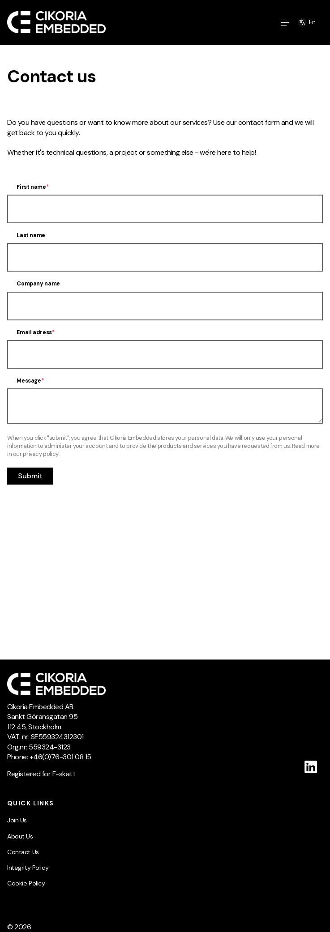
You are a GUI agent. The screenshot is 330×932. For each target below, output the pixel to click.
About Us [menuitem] (20, 836)
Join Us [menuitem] (17, 820)
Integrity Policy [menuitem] (27, 868)
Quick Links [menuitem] (30, 803)
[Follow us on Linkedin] (311, 767)
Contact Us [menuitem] (23, 852)
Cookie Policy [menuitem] (26, 883)
